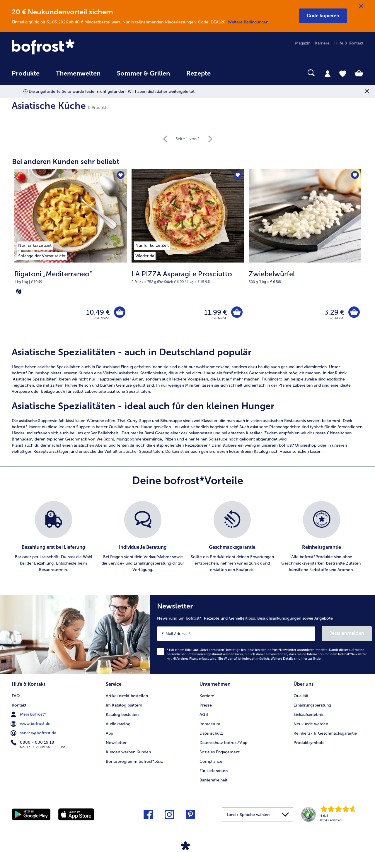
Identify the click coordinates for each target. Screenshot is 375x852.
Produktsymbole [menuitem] (309, 742)
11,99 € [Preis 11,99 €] (215, 312)
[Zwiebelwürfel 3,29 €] (305, 254)
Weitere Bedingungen (248, 22)
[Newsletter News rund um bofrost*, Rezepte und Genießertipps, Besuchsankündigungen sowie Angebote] (262, 634)
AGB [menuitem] (204, 714)
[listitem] (42, 244)
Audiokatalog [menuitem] (118, 723)
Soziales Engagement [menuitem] (220, 752)
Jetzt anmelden (346, 633)
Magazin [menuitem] (302, 43)
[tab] (327, 73)
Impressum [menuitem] (210, 723)
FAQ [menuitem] (16, 695)
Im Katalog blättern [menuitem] (124, 705)
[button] (323, 15)
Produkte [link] (26, 73)
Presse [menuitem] (206, 705)
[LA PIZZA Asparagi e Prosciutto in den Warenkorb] (237, 312)
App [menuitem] (109, 733)
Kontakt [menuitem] (19, 705)
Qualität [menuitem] (301, 695)
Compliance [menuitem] (211, 761)
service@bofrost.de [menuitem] (34, 733)
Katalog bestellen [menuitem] (122, 714)
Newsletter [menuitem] (116, 742)
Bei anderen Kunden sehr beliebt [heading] (65, 161)
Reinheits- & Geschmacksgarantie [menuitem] (325, 733)
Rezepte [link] (198, 73)
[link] (64, 47)
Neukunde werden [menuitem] (311, 723)
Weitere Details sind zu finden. (297, 659)
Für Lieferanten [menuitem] (214, 770)
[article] (187, 401)
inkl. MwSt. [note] (101, 318)
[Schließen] (361, 6)
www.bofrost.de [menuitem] (31, 724)
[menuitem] (26, 76)
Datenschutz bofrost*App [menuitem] (223, 742)
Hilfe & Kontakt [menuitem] (348, 43)
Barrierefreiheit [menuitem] (213, 780)
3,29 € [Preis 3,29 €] (334, 312)
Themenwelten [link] (78, 73)
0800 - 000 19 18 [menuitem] (33, 742)
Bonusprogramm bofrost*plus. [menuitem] (134, 761)
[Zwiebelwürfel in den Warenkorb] (354, 312)
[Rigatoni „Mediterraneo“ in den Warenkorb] (119, 312)
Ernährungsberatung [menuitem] (312, 705)
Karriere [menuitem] (322, 43)
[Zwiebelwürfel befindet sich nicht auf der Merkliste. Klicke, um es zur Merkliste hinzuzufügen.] (355, 175)
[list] (187, 537)
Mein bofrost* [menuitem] (29, 714)
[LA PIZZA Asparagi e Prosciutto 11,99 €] (188, 254)
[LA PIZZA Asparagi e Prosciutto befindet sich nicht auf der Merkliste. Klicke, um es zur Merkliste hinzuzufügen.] (238, 175)
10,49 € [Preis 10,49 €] (98, 312)
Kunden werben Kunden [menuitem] (128, 752)
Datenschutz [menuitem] (211, 733)
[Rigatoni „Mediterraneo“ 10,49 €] (70, 254)
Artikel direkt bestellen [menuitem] (127, 695)
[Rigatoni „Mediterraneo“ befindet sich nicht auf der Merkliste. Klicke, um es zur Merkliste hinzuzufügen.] (120, 175)
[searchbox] (230, 73)
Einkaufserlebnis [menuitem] (308, 714)
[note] (70, 282)
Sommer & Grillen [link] (143, 73)
